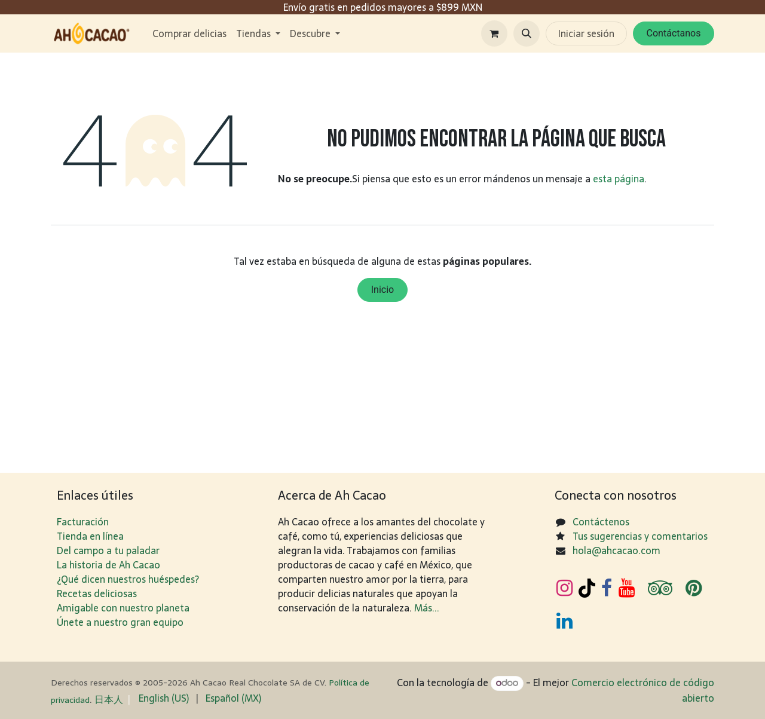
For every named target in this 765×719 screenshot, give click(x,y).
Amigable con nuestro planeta (123, 608)
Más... (426, 608)
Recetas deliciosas (97, 593)
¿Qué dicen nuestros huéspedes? (128, 579)
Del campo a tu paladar (108, 550)
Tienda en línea (90, 536)
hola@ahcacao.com (616, 550)
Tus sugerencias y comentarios (640, 536)
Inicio (382, 289)
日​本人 (108, 699)
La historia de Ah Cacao (108, 565)
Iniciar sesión (586, 33)
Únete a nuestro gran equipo (120, 622)
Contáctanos (674, 33)
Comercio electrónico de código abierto (642, 690)
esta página (618, 178)
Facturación (83, 522)
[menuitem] (189, 33)
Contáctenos (601, 522)
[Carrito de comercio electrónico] (494, 33)
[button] (526, 33)
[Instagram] (564, 588)
